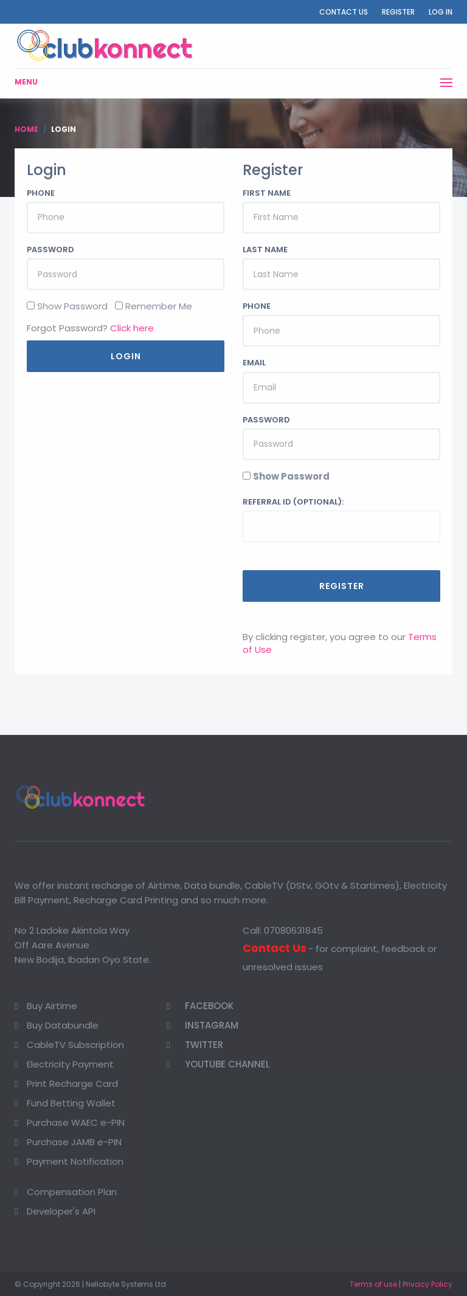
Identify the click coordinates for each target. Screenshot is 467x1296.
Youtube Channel (218, 1064)
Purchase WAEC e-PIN (76, 1122)
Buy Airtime (52, 1005)
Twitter (195, 1044)
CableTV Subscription (75, 1044)
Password (50, 249)
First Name (267, 193)
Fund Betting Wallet (71, 1103)
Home (26, 129)
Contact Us (343, 12)
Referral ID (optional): (293, 502)
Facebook (200, 1005)
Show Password (291, 476)
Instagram (202, 1025)
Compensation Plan (72, 1191)
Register (398, 12)
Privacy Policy (427, 1284)
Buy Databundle (63, 1025)
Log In (440, 12)
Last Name (265, 249)
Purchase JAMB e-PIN (74, 1142)
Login (126, 356)
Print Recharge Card (72, 1083)
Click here (132, 328)
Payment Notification (75, 1161)
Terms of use (373, 1284)
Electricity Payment (70, 1064)
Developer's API (61, 1211)
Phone (41, 193)
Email (254, 362)
